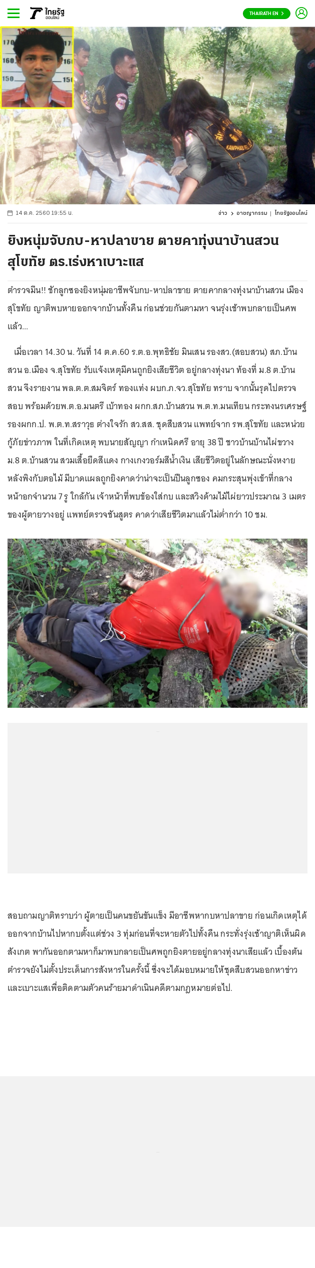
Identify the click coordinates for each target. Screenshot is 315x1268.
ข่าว (222, 213)
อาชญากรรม (252, 213)
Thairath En (266, 14)
